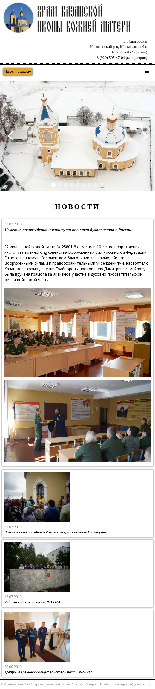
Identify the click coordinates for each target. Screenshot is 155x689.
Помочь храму (17, 71)
